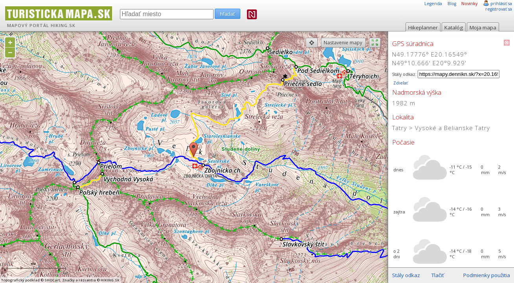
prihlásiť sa (501, 3)
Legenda (433, 3)
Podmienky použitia (486, 275)
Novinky (469, 3)
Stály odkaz (406, 275)
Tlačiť (437, 275)
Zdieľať (400, 83)
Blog (452, 3)
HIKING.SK (63, 25)
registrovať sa (498, 9)
